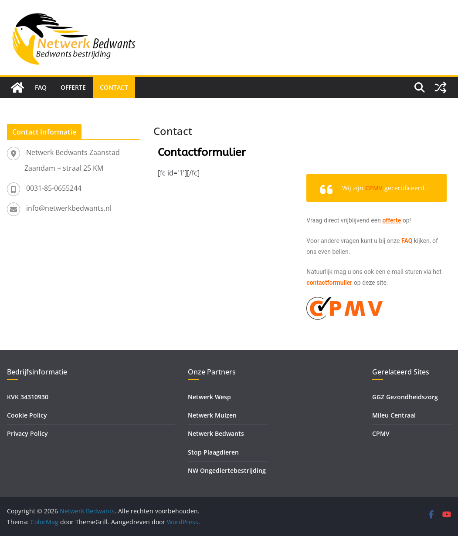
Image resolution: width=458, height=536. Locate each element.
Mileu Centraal (394, 415)
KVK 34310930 (27, 397)
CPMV (381, 433)
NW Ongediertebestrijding (227, 470)
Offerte (73, 87)
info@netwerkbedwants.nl (69, 208)
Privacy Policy (27, 433)
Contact (114, 87)
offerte (391, 220)
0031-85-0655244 (53, 188)
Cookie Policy (27, 415)
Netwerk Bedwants (216, 433)
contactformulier (329, 282)
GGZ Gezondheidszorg (405, 397)
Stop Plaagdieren (213, 452)
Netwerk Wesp (209, 397)
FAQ (41, 87)
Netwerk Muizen (212, 415)
